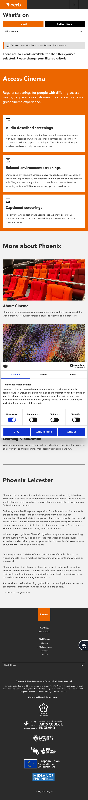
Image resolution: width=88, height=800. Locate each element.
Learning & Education (22, 438)
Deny (16, 432)
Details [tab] (44, 374)
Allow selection (44, 432)
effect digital (47, 791)
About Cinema (15, 306)
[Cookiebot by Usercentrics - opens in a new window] (72, 366)
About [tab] (72, 374)
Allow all (71, 432)
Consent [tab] (15, 374)
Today (23, 23)
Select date (64, 23)
